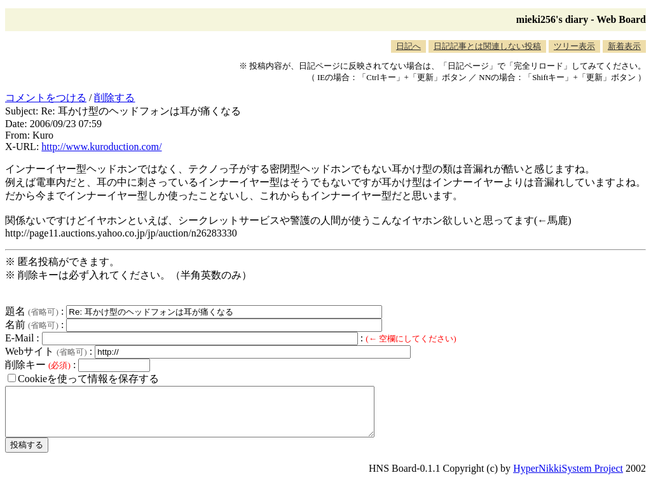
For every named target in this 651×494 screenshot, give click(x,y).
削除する (114, 97)
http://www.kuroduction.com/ (101, 146)
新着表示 (624, 46)
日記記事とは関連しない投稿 (487, 46)
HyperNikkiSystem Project (568, 477)
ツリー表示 (574, 46)
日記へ (408, 46)
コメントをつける (45, 97)
